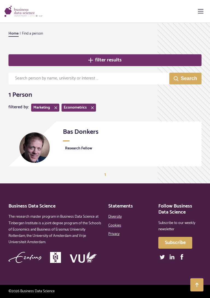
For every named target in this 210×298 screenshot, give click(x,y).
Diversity (115, 217)
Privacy (113, 234)
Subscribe (175, 243)
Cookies (114, 225)
